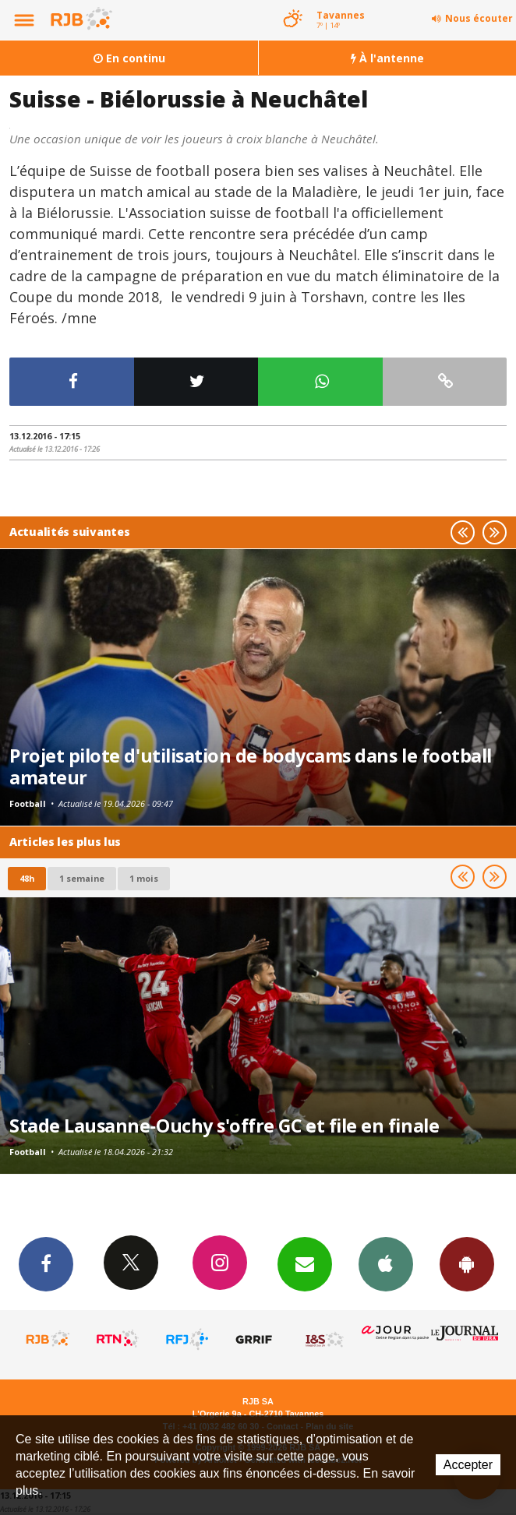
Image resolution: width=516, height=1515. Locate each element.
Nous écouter (479, 18)
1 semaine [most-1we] (81, 878)
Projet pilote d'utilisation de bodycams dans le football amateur (250, 766)
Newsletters (304, 1263)
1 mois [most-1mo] (143, 878)
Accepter (468, 1464)
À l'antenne (387, 58)
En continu (129, 58)
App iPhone (386, 1263)
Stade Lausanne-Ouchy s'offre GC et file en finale (224, 1125)
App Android (467, 1263)
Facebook (46, 1263)
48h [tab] (26, 878)
